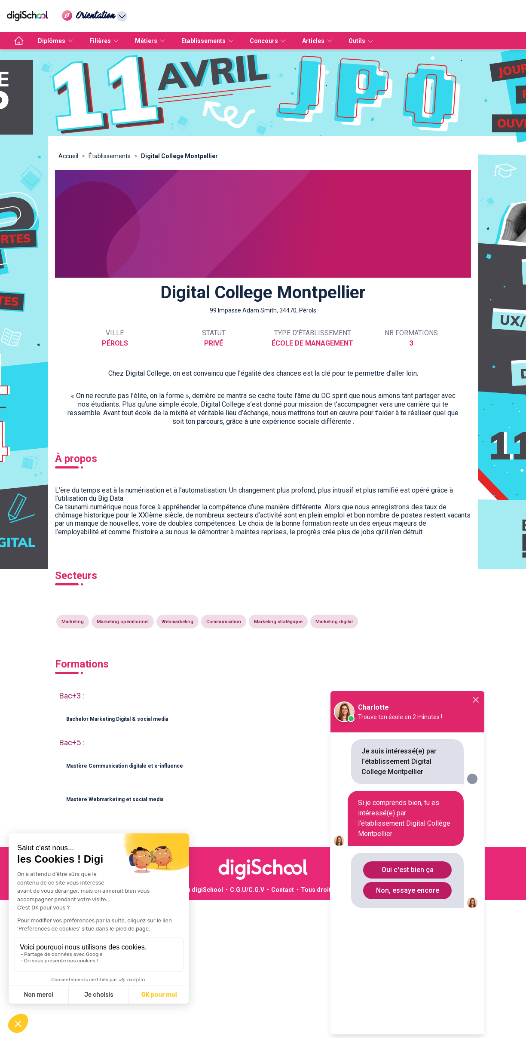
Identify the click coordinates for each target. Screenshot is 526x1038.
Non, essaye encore (407, 890)
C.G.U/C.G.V (247, 889)
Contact (282, 889)
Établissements (110, 156)
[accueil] (19, 40)
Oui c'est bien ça (408, 870)
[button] (263, 719)
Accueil (68, 156)
